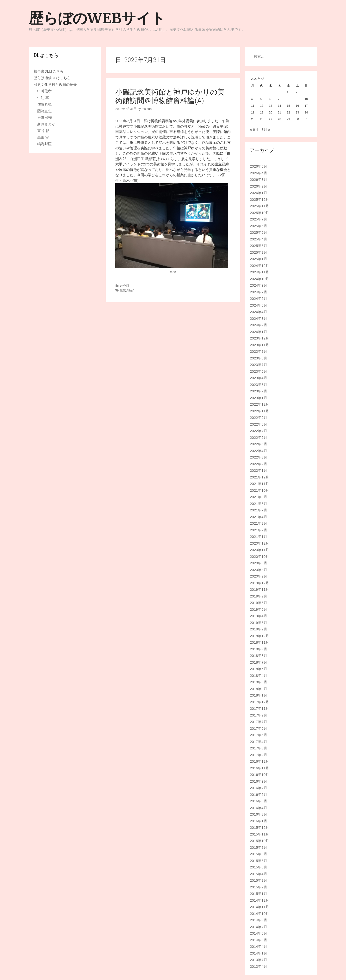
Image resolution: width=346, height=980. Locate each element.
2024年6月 (258, 298)
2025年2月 (258, 252)
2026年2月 (258, 186)
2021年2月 (258, 530)
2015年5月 (258, 867)
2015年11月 (259, 834)
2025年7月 (258, 219)
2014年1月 (258, 953)
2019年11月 (259, 589)
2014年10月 (259, 913)
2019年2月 (258, 629)
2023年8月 (258, 358)
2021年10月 (259, 490)
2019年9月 (258, 596)
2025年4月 (258, 239)
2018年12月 (259, 636)
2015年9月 (258, 847)
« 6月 (254, 129)
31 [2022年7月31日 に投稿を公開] (306, 119)
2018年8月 (258, 655)
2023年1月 (258, 398)
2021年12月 (259, 477)
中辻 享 (43, 98)
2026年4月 (258, 173)
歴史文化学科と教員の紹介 (55, 84)
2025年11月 (259, 206)
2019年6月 (258, 603)
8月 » (265, 129)
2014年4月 (258, 946)
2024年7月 (258, 292)
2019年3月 (258, 623)
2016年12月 (259, 761)
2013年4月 (258, 966)
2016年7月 (258, 788)
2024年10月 (259, 279)
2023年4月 (258, 378)
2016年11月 (259, 768)
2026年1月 (258, 193)
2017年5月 (258, 735)
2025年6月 (258, 226)
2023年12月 (259, 338)
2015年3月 (258, 880)
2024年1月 (258, 332)
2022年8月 (258, 424)
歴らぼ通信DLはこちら (52, 78)
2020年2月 (258, 576)
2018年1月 (258, 695)
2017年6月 (258, 728)
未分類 (124, 286)
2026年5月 (258, 166)
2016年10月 (259, 775)
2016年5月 (258, 801)
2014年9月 (258, 920)
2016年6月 (258, 794)
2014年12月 (259, 900)
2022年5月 (258, 444)
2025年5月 (258, 232)
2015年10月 (259, 841)
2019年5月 (258, 609)
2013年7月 (258, 960)
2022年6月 (258, 437)
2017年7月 (258, 722)
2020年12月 (259, 543)
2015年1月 (258, 894)
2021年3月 (258, 523)
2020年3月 (258, 570)
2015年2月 (258, 887)
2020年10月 (259, 556)
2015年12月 (259, 827)
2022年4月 (258, 451)
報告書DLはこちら (48, 71)
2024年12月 (259, 266)
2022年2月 (258, 464)
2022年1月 (258, 470)
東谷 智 (43, 131)
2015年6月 (258, 861)
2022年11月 (259, 411)
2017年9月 (258, 715)
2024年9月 (258, 285)
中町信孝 (44, 91)
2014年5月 (258, 940)
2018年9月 (258, 649)
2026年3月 (258, 179)
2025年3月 (258, 246)
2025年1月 (258, 259)
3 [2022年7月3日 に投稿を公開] (305, 92)
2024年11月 (259, 272)
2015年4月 (258, 874)
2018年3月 (258, 682)
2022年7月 (258, 431)
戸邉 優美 (45, 117)
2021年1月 (258, 536)
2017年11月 (259, 708)
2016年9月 (258, 781)
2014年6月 (258, 933)
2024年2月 (258, 325)
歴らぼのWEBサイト (97, 18)
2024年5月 (258, 305)
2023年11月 (259, 345)
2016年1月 (258, 821)
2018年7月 (258, 662)
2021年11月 (259, 484)
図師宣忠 (44, 111)
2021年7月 (258, 510)
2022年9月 (258, 417)
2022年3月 (258, 457)
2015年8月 (258, 854)
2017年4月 (258, 742)
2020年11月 (259, 550)
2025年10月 (259, 213)
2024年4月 (258, 312)
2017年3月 (258, 748)
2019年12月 (259, 583)
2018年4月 (258, 675)
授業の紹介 (127, 290)
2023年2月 (258, 391)
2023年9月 (258, 351)
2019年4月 (258, 616)
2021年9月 (258, 497)
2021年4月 (258, 517)
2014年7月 (258, 927)
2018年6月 (258, 669)
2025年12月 (259, 199)
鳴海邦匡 (44, 144)
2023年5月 (258, 371)
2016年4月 (258, 808)
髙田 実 (43, 137)
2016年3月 (258, 814)
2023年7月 (258, 365)
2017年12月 (259, 702)
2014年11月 (259, 907)
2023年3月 (258, 385)
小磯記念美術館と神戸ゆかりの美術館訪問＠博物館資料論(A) (170, 96)
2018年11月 (259, 642)
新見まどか (46, 124)
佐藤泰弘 (44, 104)
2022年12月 (259, 404)
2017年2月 (258, 755)
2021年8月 (258, 504)
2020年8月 (258, 563)
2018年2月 (258, 689)
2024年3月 (258, 318)
